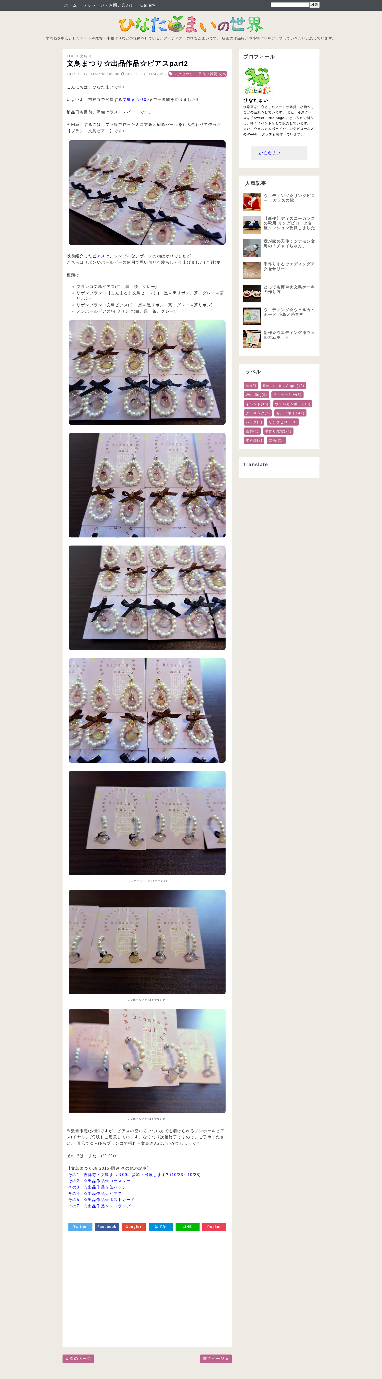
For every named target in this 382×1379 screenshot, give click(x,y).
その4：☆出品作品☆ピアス (95, 1193)
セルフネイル (290, 413)
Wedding (256, 395)
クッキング (258, 413)
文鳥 (276, 440)
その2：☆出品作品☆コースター (99, 1181)
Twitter (80, 1227)
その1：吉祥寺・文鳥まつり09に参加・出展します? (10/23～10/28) (134, 1175)
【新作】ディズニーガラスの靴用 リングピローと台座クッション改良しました (289, 223)
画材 (252, 431)
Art (251, 386)
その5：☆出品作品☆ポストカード (101, 1200)
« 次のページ (78, 1358)
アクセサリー (287, 395)
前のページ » (216, 1358)
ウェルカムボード (293, 404)
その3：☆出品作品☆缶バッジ (97, 1187)
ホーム (70, 5)
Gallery (147, 5)
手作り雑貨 (278, 431)
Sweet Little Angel (283, 386)
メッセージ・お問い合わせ (109, 5)
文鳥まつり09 (136, 99)
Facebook (106, 1227)
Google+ (134, 1227)
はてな (160, 1227)
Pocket (214, 1227)
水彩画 (254, 440)
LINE (187, 1227)
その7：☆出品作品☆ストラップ (99, 1206)
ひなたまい (269, 153)
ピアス (98, 256)
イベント (257, 404)
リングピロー (283, 422)
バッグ (254, 422)
